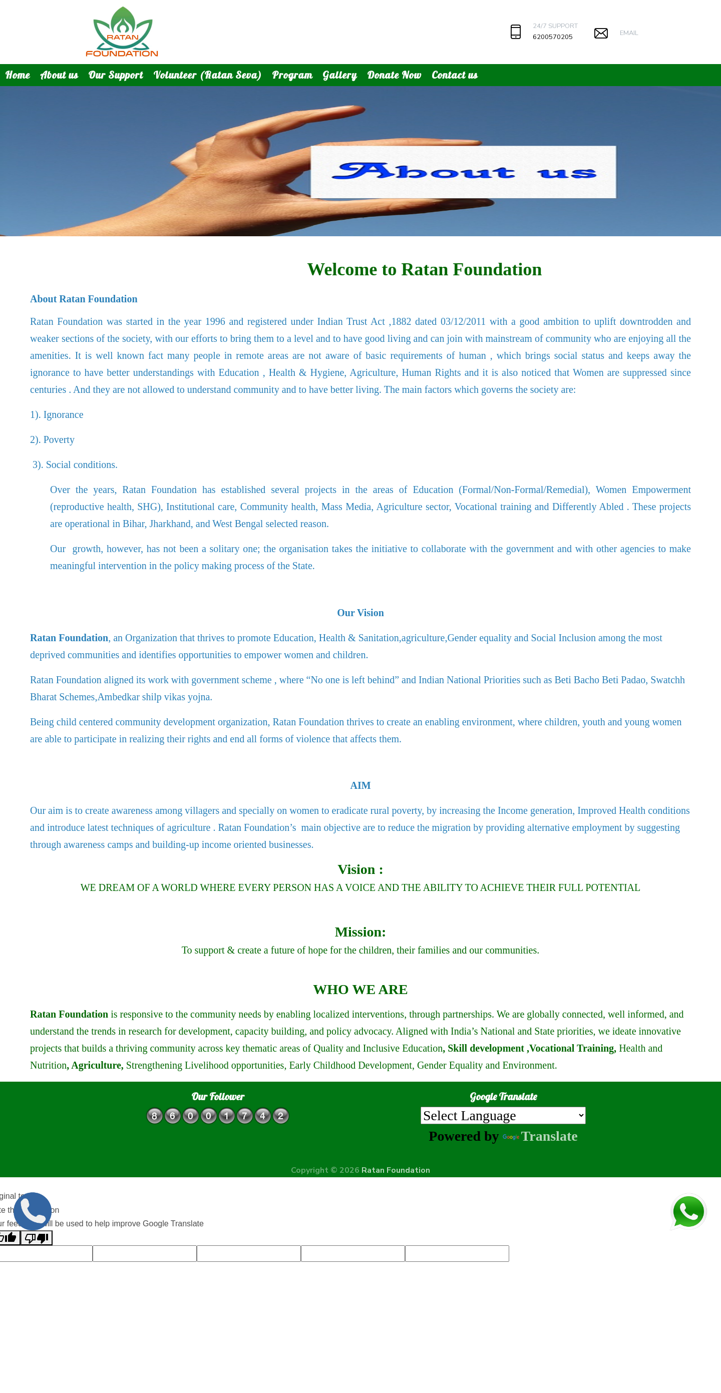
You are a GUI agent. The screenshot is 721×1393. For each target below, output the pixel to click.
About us (59, 75)
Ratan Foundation (396, 1170)
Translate (540, 1136)
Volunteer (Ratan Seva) (207, 75)
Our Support (115, 75)
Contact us (455, 75)
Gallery (339, 75)
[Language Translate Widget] (503, 1115)
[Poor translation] (37, 1237)
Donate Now (394, 75)
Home (17, 75)
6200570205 (553, 37)
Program (292, 75)
